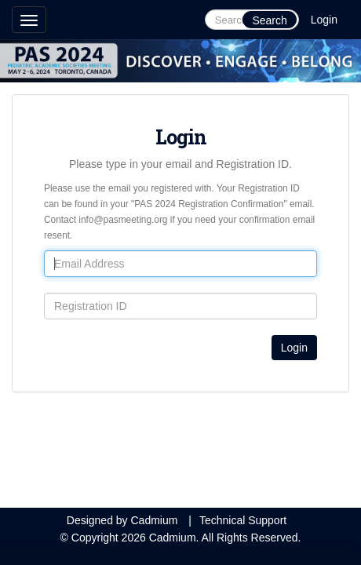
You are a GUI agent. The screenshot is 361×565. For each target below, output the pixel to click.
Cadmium (153, 520)
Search (269, 20)
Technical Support (242, 520)
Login (324, 19)
